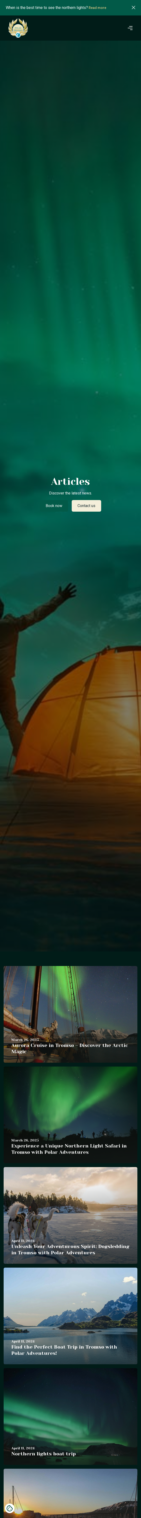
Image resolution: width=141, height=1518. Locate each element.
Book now (54, 505)
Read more (97, 8)
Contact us (86, 505)
